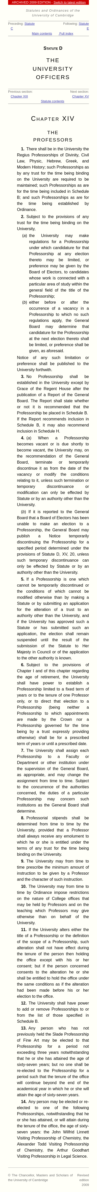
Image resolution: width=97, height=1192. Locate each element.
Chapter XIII (19, 96)
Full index (65, 33)
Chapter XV (80, 96)
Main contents (42, 33)
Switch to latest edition (70, 2)
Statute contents (52, 101)
